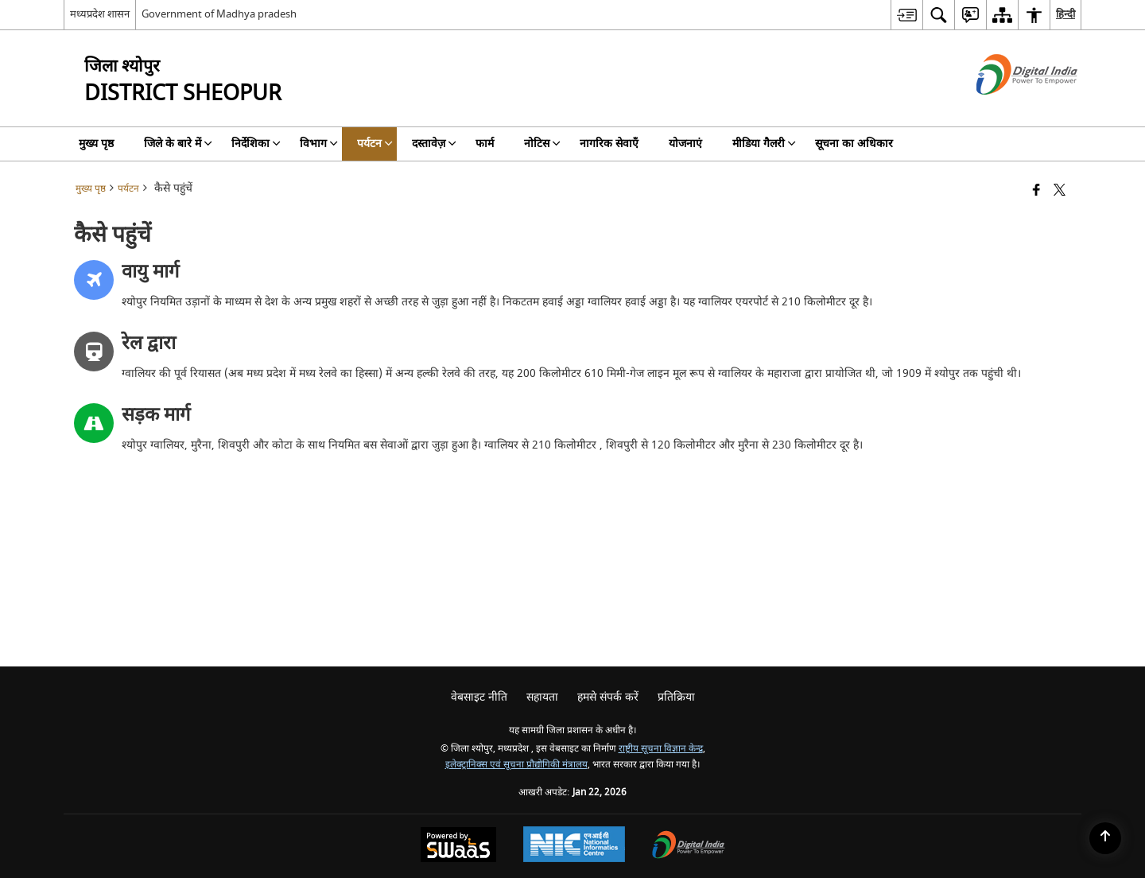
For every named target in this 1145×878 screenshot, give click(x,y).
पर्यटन (128, 189)
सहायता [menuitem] (542, 697)
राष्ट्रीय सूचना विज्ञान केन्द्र (661, 749)
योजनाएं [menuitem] (685, 143)
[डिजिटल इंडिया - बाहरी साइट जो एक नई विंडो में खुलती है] (1007, 108)
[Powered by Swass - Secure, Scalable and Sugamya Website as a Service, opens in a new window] (458, 846)
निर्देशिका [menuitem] (256, 143)
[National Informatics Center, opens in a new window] (574, 846)
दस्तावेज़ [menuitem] (434, 143)
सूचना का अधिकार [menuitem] (854, 143)
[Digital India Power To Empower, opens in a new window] (688, 846)
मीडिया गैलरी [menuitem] (764, 143)
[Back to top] (1105, 838)
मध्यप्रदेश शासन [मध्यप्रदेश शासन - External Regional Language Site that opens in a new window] (100, 13)
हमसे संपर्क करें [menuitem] (607, 697)
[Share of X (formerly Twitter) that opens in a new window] (1059, 191)
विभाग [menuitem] (319, 143)
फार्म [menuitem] (484, 143)
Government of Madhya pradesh (219, 13)
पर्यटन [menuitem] (375, 143)
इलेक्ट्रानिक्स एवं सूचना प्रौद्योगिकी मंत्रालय (516, 764)
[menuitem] (906, 14)
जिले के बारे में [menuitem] (178, 143)
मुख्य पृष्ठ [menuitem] (96, 143)
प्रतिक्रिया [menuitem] (676, 697)
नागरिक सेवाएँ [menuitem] (609, 143)
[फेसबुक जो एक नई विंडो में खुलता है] (1036, 191)
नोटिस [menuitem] (542, 143)
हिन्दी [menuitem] (1065, 13)
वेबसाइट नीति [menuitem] (479, 697)
